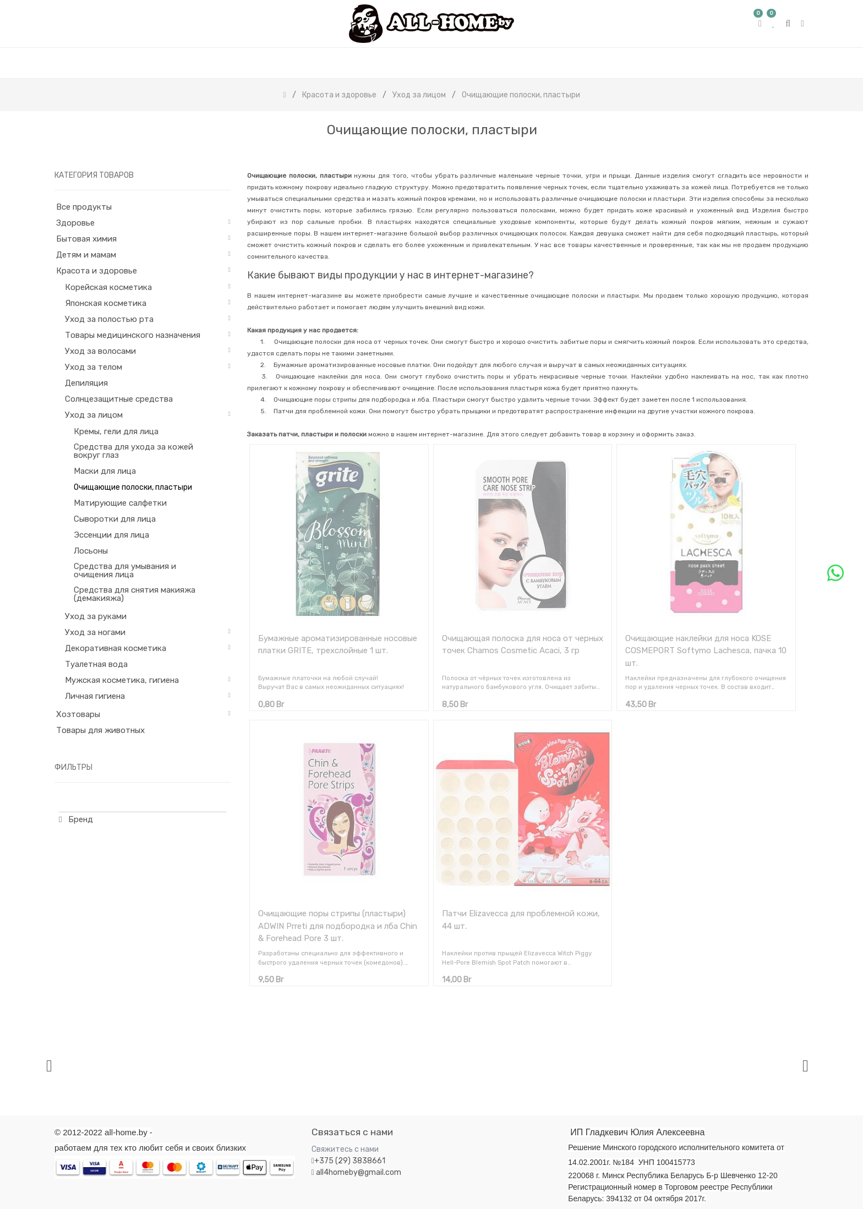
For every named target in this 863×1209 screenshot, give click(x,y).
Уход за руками (96, 616)
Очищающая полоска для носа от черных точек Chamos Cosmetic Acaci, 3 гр (522, 644)
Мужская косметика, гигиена (122, 680)
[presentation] (49, 1066)
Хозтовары (78, 714)
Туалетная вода (96, 664)
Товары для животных (100, 730)
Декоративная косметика (115, 648)
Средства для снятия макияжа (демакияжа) (134, 594)
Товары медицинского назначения (132, 335)
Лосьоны (91, 551)
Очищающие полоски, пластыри (133, 487)
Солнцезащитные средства (119, 399)
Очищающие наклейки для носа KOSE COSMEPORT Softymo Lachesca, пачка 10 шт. (705, 650)
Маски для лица (105, 471)
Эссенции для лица (111, 535)
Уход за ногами (95, 632)
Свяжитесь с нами (345, 1149)
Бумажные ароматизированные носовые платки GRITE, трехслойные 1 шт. (337, 644)
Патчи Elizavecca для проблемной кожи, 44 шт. (521, 920)
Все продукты (84, 207)
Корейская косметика (108, 287)
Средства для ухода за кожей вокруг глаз (133, 451)
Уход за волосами (100, 351)
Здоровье (75, 223)
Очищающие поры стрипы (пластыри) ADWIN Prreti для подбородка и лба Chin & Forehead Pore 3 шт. (337, 926)
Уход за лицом (94, 415)
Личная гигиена (95, 696)
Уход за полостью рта (109, 319)
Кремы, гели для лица (116, 431)
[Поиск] (800, 153)
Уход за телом (93, 367)
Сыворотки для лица (115, 519)
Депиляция (86, 383)
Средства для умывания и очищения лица (125, 570)
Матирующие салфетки (120, 503)
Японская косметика (105, 303)
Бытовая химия (86, 239)
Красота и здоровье (96, 271)
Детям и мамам (86, 255)
